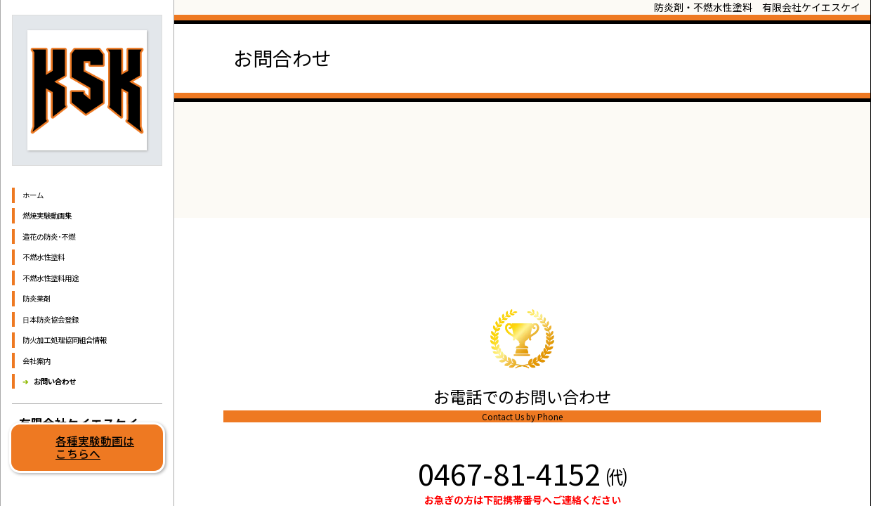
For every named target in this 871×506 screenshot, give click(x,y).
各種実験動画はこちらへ (94, 447)
